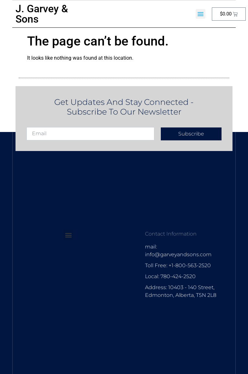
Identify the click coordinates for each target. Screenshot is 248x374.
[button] (200, 14)
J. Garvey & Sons (42, 14)
